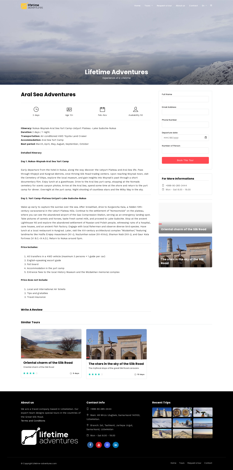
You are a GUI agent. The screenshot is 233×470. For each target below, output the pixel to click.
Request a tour (164, 5)
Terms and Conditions (33, 420)
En (203, 5)
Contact (193, 5)
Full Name (185, 97)
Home (137, 5)
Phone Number (185, 122)
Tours (147, 5)
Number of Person (185, 148)
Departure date (185, 135)
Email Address (185, 109)
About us (180, 5)
